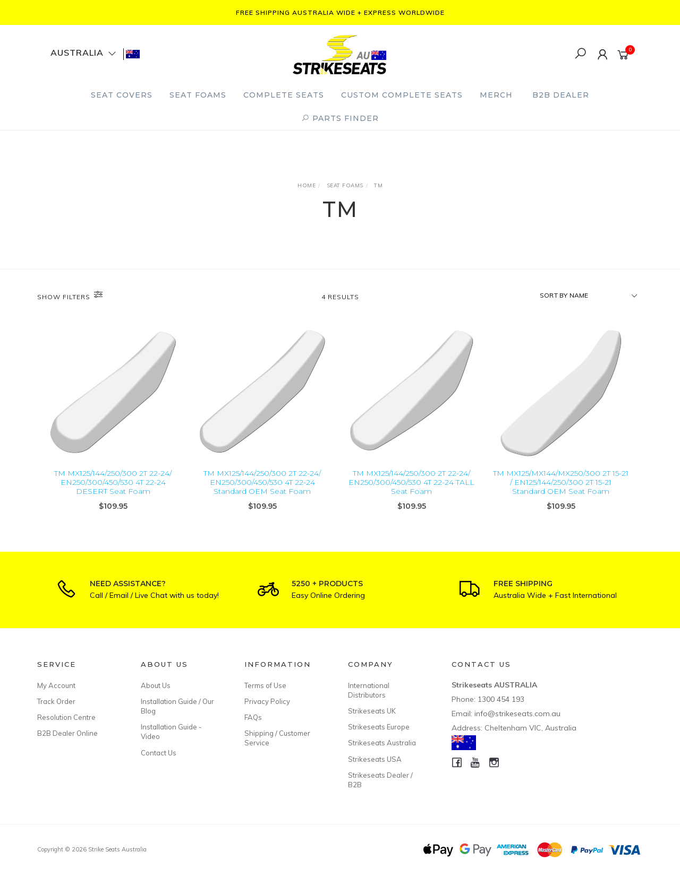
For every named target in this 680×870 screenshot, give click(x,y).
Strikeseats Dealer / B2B (380, 780)
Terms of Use (265, 685)
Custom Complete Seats (402, 95)
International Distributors (368, 690)
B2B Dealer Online (67, 733)
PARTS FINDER (340, 118)
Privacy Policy (267, 701)
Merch (496, 95)
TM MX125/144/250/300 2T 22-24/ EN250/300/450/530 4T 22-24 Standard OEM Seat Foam (262, 482)
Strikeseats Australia (382, 742)
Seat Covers (121, 95)
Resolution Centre (66, 717)
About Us (156, 685)
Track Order (56, 701)
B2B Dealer (560, 95)
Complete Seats (283, 95)
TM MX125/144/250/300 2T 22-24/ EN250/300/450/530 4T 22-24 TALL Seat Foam (411, 482)
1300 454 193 (501, 699)
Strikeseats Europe (379, 727)
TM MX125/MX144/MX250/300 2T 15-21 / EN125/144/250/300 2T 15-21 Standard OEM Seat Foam (560, 482)
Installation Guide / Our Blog (177, 706)
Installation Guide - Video (171, 732)
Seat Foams (197, 95)
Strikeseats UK (372, 711)
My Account (56, 685)
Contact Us (158, 753)
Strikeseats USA (375, 759)
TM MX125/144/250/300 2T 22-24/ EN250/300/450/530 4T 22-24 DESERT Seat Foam (113, 482)
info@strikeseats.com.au (517, 713)
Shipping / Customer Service (277, 738)
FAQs (253, 717)
